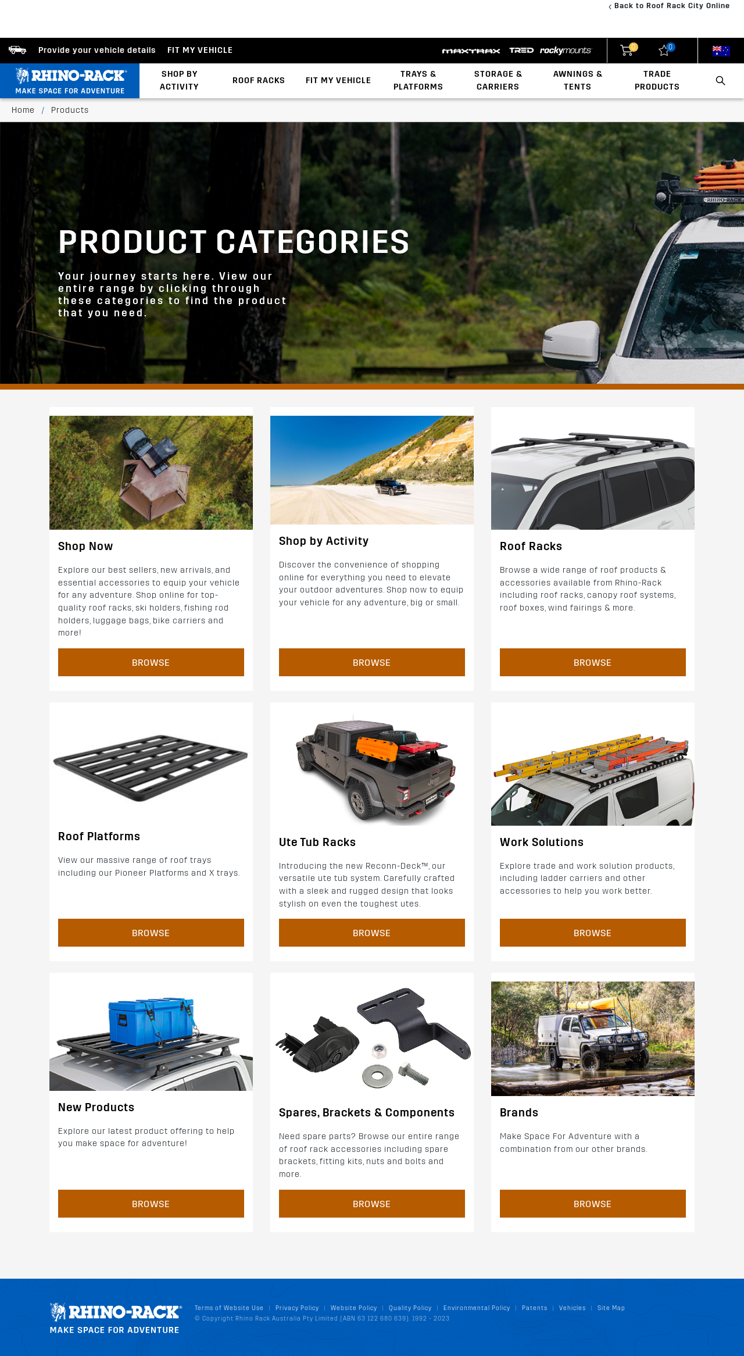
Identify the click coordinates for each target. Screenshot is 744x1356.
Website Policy (354, 1308)
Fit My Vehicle (338, 80)
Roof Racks (259, 80)
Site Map (611, 1308)
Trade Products (657, 80)
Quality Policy (410, 1308)
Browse (151, 662)
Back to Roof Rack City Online (672, 5)
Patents (535, 1308)
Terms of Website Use (229, 1308)
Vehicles (572, 1308)
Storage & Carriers (498, 80)
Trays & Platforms (418, 80)
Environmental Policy (476, 1308)
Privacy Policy (297, 1308)
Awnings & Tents (578, 80)
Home (23, 110)
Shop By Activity (179, 80)
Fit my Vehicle (200, 50)
